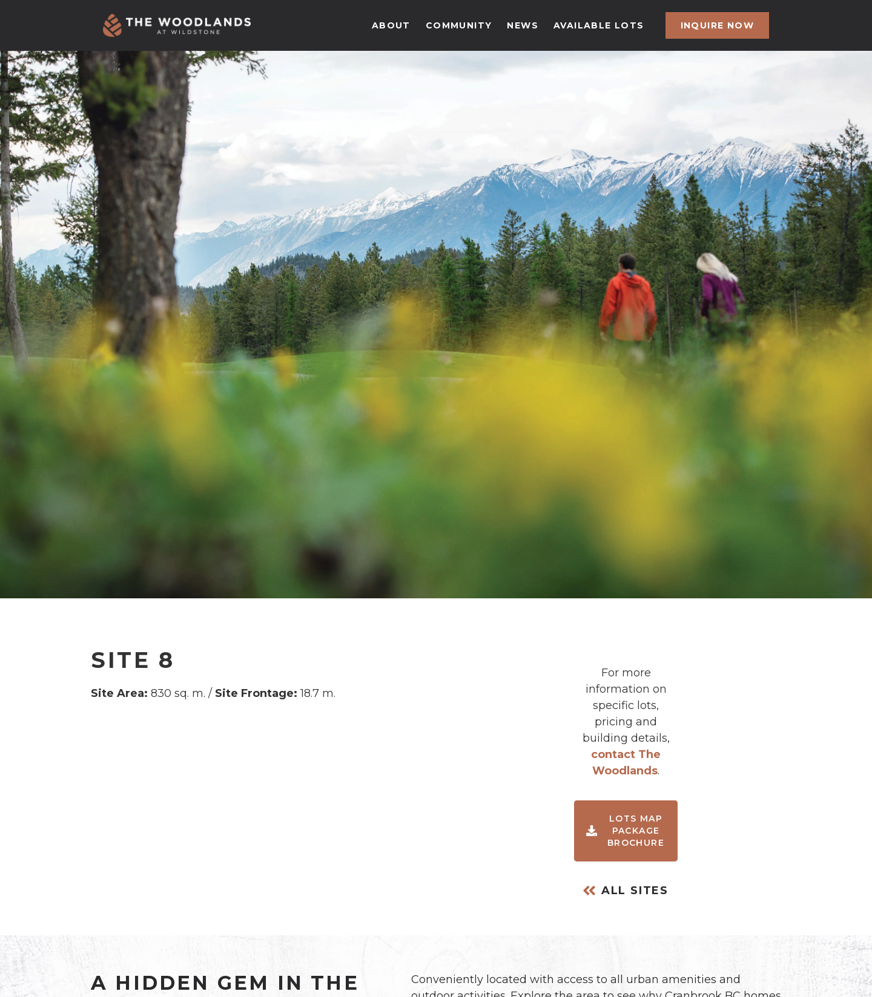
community (459, 25)
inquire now (717, 25)
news (522, 25)
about (391, 25)
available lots (598, 25)
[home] (177, 25)
